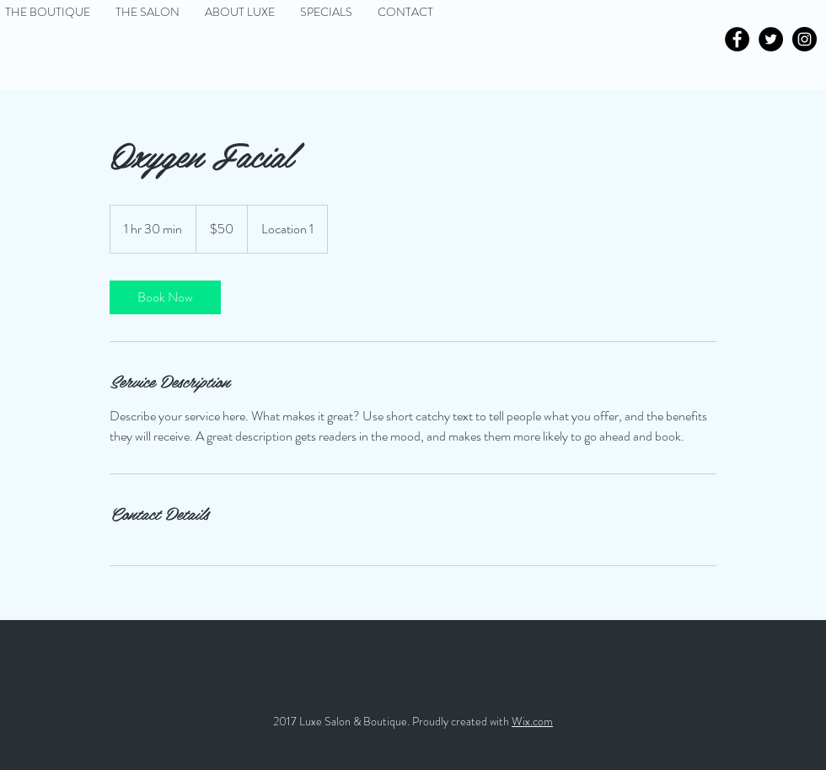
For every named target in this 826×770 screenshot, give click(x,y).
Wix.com (532, 721)
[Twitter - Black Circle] (771, 39)
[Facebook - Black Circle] (737, 39)
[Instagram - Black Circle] (804, 39)
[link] (165, 297)
